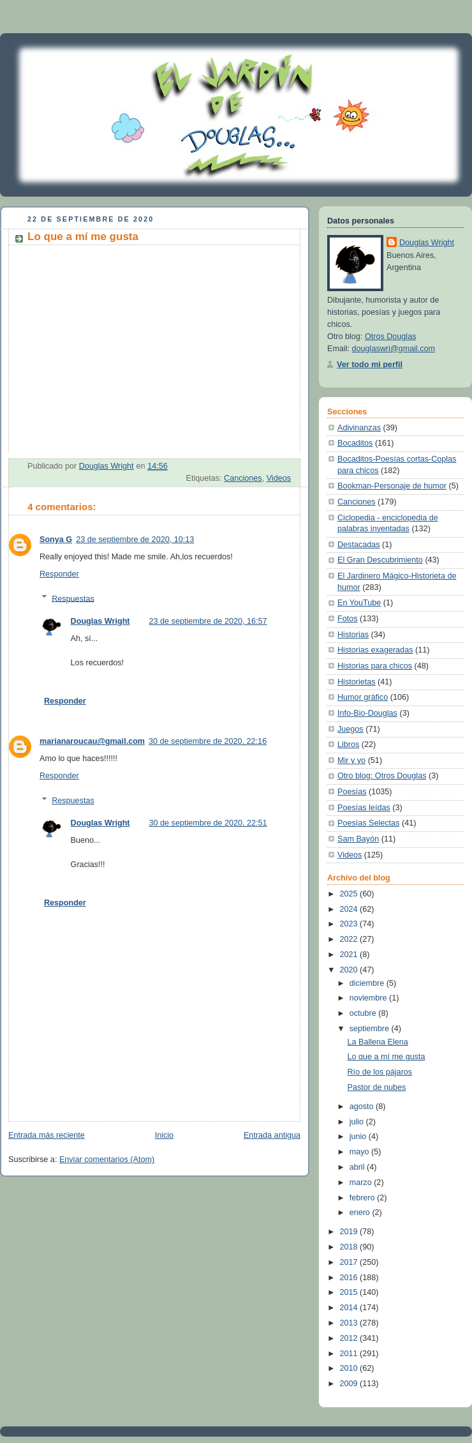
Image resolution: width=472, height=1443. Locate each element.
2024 (350, 909)
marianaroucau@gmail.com (92, 741)
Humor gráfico (362, 697)
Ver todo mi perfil (369, 364)
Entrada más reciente (46, 1135)
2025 (350, 893)
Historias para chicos (374, 665)
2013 (350, 1322)
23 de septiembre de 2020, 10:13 (135, 539)
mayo (360, 1151)
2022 (350, 939)
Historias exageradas (375, 650)
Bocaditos (354, 443)
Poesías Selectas (368, 823)
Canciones (243, 478)
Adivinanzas (359, 427)
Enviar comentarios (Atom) (106, 1159)
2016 (350, 1277)
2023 (350, 923)
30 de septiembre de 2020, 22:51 (208, 823)
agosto (363, 1106)
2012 (350, 1338)
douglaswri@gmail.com (394, 348)
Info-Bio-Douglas (367, 713)
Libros (348, 744)
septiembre (371, 1028)
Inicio (164, 1135)
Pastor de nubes (377, 1087)
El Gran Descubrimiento (380, 559)
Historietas (356, 681)
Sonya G (56, 539)
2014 (350, 1307)
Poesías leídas (363, 807)
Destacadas (358, 544)
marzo (362, 1182)
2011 (350, 1353)
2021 (350, 954)
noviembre (369, 997)
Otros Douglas (391, 336)
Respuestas (73, 598)
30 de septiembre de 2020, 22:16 (208, 741)
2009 (350, 1383)
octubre (364, 1013)
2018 (350, 1247)
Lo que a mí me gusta (386, 1056)
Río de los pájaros (380, 1072)
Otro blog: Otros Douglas (381, 775)
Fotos (347, 618)
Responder (59, 574)
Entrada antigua (272, 1135)
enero (361, 1212)
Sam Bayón (358, 839)
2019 (350, 1231)
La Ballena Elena (378, 1042)
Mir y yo (351, 760)
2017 (350, 1262)
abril (358, 1167)
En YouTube (359, 602)
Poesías (352, 791)
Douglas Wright (100, 621)
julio (358, 1121)
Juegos (350, 729)
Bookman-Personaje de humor (391, 485)
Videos (279, 478)
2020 (350, 969)
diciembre (368, 983)
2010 (350, 1368)
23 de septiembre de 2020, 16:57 (208, 621)
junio (359, 1136)
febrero (363, 1197)
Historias (353, 634)
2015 (350, 1292)
